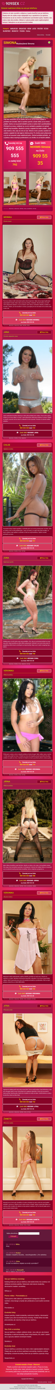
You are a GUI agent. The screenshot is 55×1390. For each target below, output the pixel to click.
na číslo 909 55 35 (27, 321)
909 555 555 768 (27, 652)
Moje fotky (44, 217)
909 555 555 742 (27, 1100)
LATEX (34, 28)
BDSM (29, 28)
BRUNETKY (15, 31)
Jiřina (7, 781)
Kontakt (48, 35)
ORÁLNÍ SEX (22, 28)
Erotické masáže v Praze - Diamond (27, 1364)
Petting (28, 31)
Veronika (9, 671)
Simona (10, 43)
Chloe (7, 445)
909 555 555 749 (27, 427)
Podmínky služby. (41, 1388)
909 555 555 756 (27, 1213)
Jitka (6, 1006)
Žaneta (8, 1119)
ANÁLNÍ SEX (14, 28)
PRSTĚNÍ (40, 28)
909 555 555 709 (27, 314)
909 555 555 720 (27, 988)
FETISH (46, 28)
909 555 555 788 (27, 874)
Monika (8, 217)
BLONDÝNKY (7, 31)
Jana (6, 332)
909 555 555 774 (27, 763)
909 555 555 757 (27, 540)
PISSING (22, 31)
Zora (6, 558)
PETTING (34, 208)
